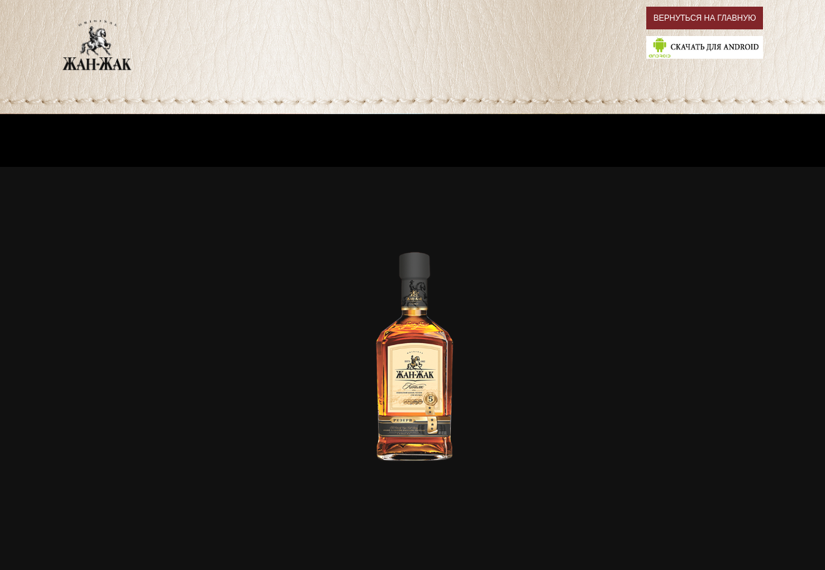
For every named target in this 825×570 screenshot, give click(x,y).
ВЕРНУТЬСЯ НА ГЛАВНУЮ (705, 18)
